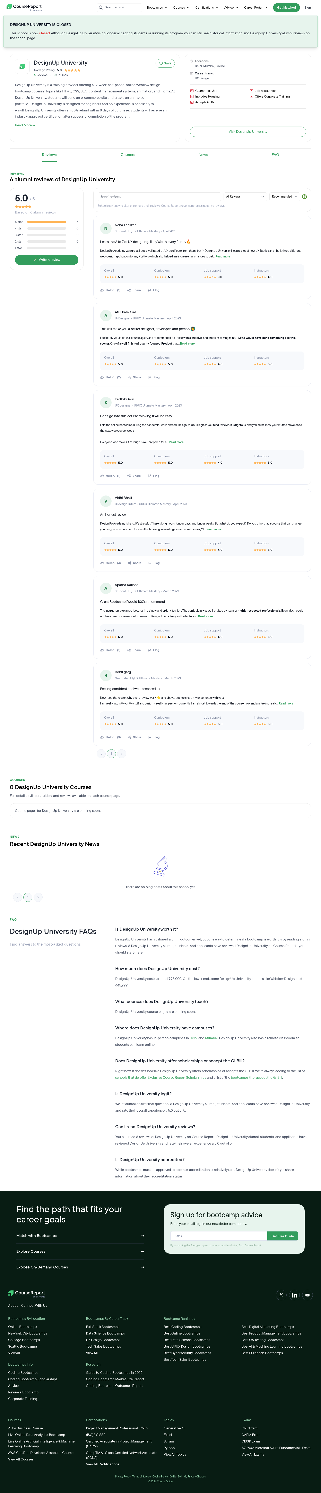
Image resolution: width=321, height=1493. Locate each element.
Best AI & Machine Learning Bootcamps (272, 1346)
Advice (231, 7)
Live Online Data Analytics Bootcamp (36, 1434)
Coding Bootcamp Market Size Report (115, 1379)
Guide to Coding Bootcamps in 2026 (114, 1372)
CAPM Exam (251, 1434)
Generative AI (174, 1428)
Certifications (207, 7)
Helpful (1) (110, 290)
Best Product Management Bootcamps (271, 1333)
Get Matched (286, 8)
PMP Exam (250, 1428)
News (203, 154)
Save (165, 63)
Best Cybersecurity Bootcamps (187, 1353)
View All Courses (21, 1459)
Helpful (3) (110, 563)
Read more (223, 256)
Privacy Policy (123, 1476)
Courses (182, 7)
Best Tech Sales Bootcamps (185, 1359)
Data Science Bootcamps (105, 1333)
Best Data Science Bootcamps (187, 1340)
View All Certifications (102, 1464)
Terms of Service (141, 1476)
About (13, 1305)
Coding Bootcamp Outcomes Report (114, 1385)
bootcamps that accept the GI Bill (256, 1077)
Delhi (198, 66)
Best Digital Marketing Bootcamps (268, 1326)
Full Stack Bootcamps (102, 1326)
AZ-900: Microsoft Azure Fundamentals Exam (276, 1448)
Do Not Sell (176, 1476)
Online (220, 66)
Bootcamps (157, 7)
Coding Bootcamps (23, 1372)
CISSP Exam (251, 1441)
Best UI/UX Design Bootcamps (187, 1346)
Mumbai (208, 66)
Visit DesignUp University (248, 131)
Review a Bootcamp (23, 1392)
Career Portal (256, 7)
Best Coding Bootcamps (182, 1326)
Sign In (309, 8)
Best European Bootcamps (262, 1353)
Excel (168, 1434)
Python (169, 1448)
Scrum (169, 1441)
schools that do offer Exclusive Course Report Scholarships (160, 1077)
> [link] (121, 753)
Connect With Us (34, 1305)
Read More (25, 125)
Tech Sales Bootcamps (103, 1346)
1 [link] (111, 753)
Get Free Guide (282, 1236)
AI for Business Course (25, 1428)
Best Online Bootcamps (182, 1333)
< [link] (101, 753)
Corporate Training (22, 1398)
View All (14, 1353)
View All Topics (175, 1454)
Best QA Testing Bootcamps (263, 1340)
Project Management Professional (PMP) (117, 1428)
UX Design (202, 78)
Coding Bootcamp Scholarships (33, 1379)
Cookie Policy (160, 1476)
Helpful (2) (110, 377)
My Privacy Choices (195, 1476)
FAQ (275, 154)
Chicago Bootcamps (24, 1340)
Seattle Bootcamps (23, 1346)
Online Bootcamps (22, 1326)
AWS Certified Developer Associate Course (40, 1452)
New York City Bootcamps (27, 1333)
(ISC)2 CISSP (95, 1434)
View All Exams (253, 1454)
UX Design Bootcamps (103, 1340)
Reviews (49, 154)
